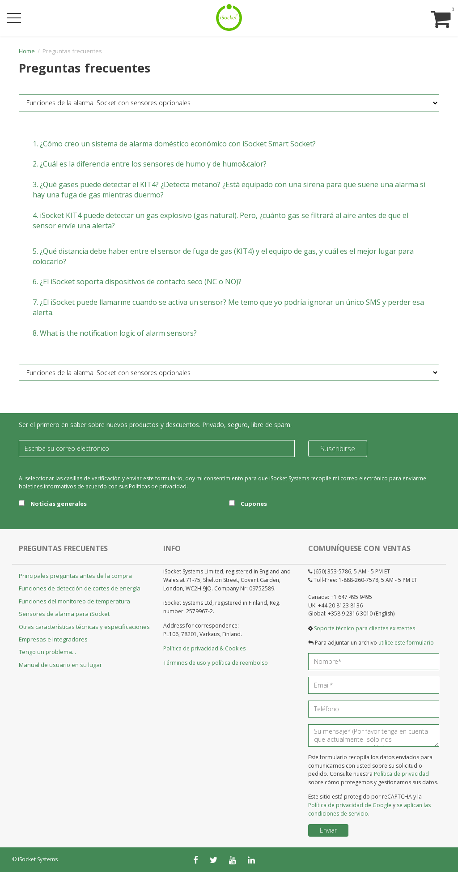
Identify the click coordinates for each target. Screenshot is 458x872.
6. (137, 281)
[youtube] (232, 859)
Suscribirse (337, 448)
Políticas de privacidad (158, 486)
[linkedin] (251, 859)
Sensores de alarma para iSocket (64, 614)
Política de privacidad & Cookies (204, 648)
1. (174, 144)
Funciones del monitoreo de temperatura (74, 601)
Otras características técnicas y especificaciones (84, 627)
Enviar (328, 830)
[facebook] (195, 859)
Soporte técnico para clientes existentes (364, 628)
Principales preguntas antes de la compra (75, 576)
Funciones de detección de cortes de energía (79, 588)
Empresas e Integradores (53, 639)
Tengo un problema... (47, 652)
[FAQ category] (229, 102)
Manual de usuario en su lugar (60, 665)
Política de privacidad (401, 774)
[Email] (157, 448)
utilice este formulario (406, 642)
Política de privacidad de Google (349, 805)
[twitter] (213, 859)
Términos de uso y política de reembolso (215, 663)
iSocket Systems (38, 859)
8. (115, 333)
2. (150, 164)
